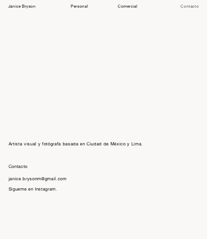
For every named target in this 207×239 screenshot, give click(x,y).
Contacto (189, 6)
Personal (79, 6)
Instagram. (46, 189)
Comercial (128, 6)
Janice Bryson (22, 6)
